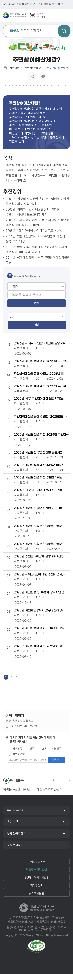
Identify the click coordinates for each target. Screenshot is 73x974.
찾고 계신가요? (25, 31)
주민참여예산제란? (58, 68)
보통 (42, 749)
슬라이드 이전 (53, 780)
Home (5, 67)
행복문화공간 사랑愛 (16, 789)
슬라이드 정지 (61, 780)
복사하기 (43, 76)
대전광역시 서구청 (20, 15)
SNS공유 (32, 76)
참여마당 (14, 68)
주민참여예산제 (33, 68)
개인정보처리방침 (36, 869)
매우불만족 (17, 754)
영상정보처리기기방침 (36, 877)
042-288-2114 (27, 921)
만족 (30, 749)
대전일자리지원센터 (49, 789)
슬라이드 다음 (69, 780)
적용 (36, 325)
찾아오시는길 (36, 893)
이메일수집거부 (36, 861)
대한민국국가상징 (41, 15)
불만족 (55, 749)
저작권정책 (36, 885)
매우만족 (15, 749)
